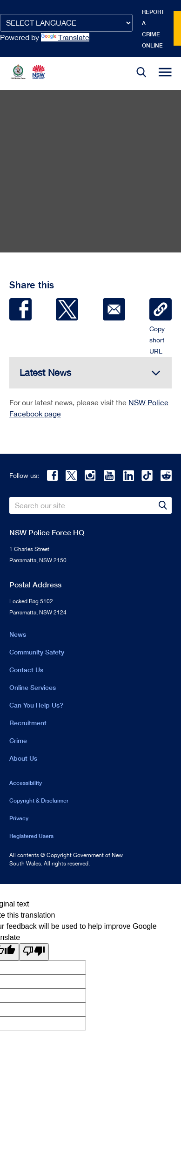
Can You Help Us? (36, 705)
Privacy (18, 818)
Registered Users (31, 835)
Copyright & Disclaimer (38, 800)
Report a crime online (153, 28)
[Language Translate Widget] (66, 23)
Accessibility (25, 782)
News (17, 634)
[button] (141, 73)
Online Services (32, 687)
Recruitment (28, 723)
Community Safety (36, 652)
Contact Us (26, 670)
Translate (65, 37)
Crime (18, 740)
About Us (23, 758)
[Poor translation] (34, 951)
